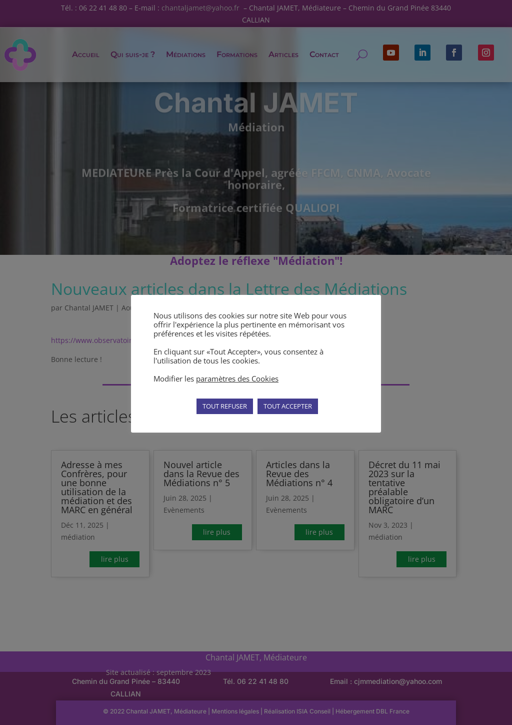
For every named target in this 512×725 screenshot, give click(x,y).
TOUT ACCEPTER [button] (288, 406)
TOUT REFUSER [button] (224, 406)
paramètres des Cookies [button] (237, 379)
